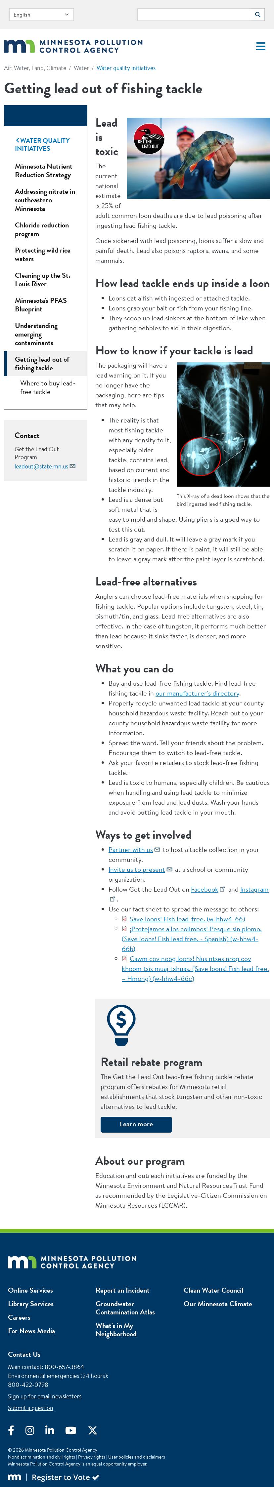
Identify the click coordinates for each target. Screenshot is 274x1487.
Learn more (136, 1123)
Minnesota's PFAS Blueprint (41, 304)
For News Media (31, 1331)
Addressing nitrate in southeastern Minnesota (45, 200)
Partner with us (131, 849)
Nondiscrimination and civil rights (41, 1457)
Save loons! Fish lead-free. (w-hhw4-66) (187, 918)
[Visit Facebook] (16, 1432)
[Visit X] (98, 1432)
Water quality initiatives (126, 68)
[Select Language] (41, 14)
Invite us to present (137, 869)
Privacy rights (91, 1457)
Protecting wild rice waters (42, 254)
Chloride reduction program (42, 229)
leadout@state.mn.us (41, 466)
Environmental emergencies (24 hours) (57, 1376)
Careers (19, 1317)
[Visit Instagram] (35, 1432)
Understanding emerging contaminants (36, 334)
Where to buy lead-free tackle (48, 387)
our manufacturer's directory (197, 693)
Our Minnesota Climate (218, 1304)
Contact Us (24, 1354)
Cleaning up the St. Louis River (42, 279)
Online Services (30, 1290)
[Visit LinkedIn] (55, 1432)
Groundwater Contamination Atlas (125, 1308)
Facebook (204, 889)
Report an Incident (123, 1290)
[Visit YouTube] (76, 1432)
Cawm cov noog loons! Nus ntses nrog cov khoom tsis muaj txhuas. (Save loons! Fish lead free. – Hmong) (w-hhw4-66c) (195, 968)
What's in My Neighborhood (116, 1329)
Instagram (254, 889)
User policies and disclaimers (136, 1457)
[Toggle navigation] (260, 46)
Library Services (31, 1304)
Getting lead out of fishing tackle (42, 363)
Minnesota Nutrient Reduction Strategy (43, 170)
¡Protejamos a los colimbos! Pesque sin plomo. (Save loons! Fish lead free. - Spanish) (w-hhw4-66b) (192, 938)
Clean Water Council (213, 1290)
